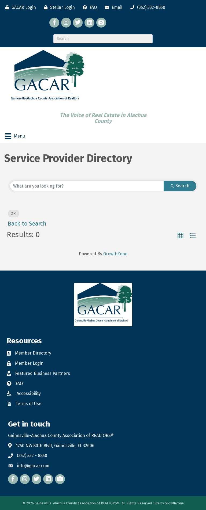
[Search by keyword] (87, 186)
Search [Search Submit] (180, 185)
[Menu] (15, 136)
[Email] (112, 7)
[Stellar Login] (58, 7)
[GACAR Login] (19, 7)
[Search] (103, 38)
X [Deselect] (13, 213)
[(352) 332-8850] (146, 7)
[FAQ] (88, 7)
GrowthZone (115, 253)
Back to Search (27, 223)
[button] (180, 235)
